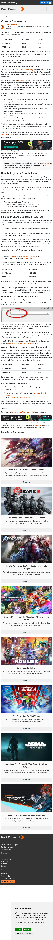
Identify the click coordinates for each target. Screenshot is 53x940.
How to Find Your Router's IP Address (21, 343)
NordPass (21, 80)
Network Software (7, 859)
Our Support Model (7, 847)
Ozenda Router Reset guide (21, 397)
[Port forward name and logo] (9, 2)
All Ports (4, 864)
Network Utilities (8, 881)
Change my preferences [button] (24, 933)
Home (3, 17)
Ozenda (17, 17)
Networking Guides (7, 849)
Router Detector (29, 258)
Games (3, 866)
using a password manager (25, 70)
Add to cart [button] (46, 3)
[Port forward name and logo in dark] (13, 9)
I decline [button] (26, 929)
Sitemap (4, 853)
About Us (4, 874)
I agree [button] (19, 929)
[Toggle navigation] (49, 9)
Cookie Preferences (7, 878)
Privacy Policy (6, 876)
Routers (10, 17)
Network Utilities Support (9, 845)
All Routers (5, 861)
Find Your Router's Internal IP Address (22, 256)
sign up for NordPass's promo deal (23, 412)
